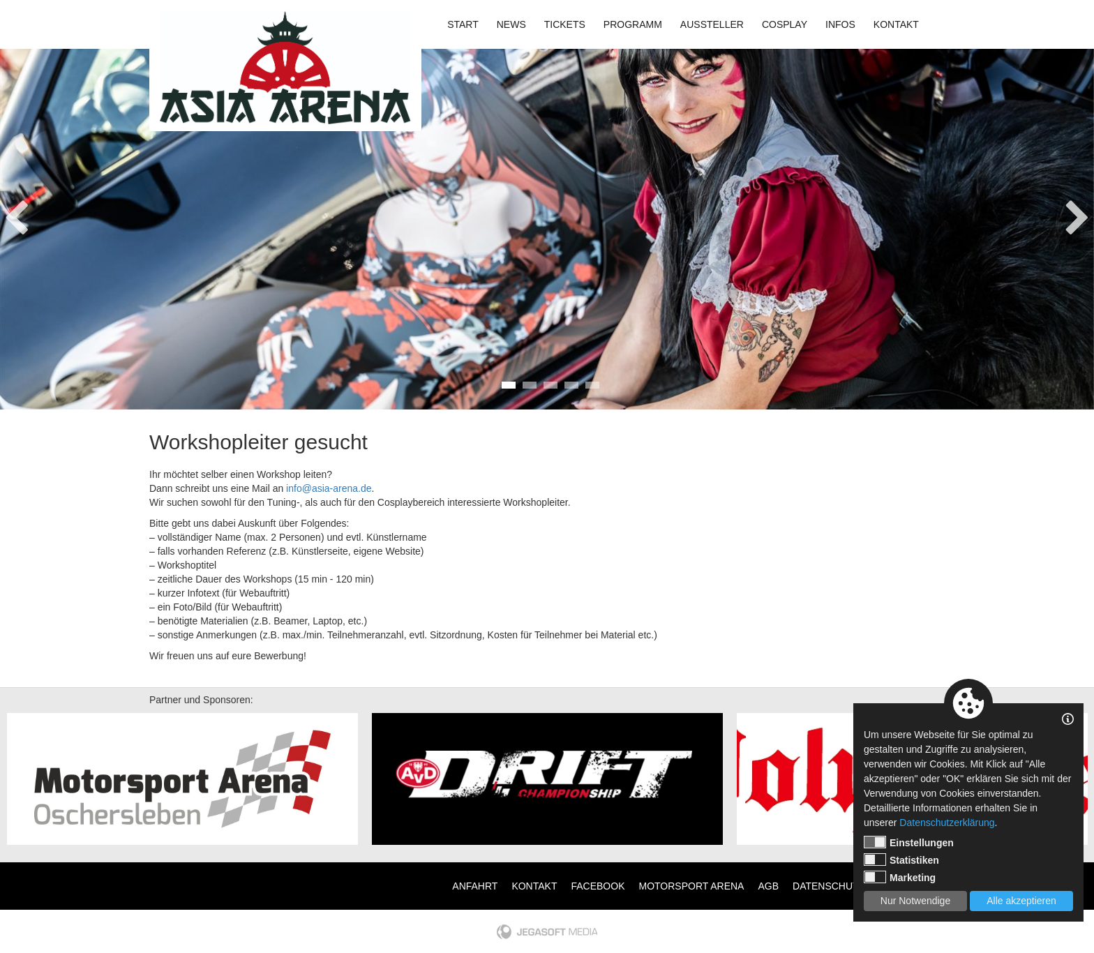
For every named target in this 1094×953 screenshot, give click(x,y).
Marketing (900, 877)
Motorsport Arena (691, 886)
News (511, 24)
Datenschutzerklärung (946, 822)
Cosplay (784, 24)
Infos (840, 24)
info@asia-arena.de (328, 488)
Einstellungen (909, 842)
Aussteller (712, 24)
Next (1077, 213)
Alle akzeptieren (1021, 900)
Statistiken (901, 859)
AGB (768, 886)
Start (463, 24)
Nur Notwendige (915, 900)
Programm (633, 24)
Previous (16, 213)
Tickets (564, 24)
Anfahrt (474, 886)
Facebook (597, 886)
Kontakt (896, 24)
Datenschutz (828, 886)
